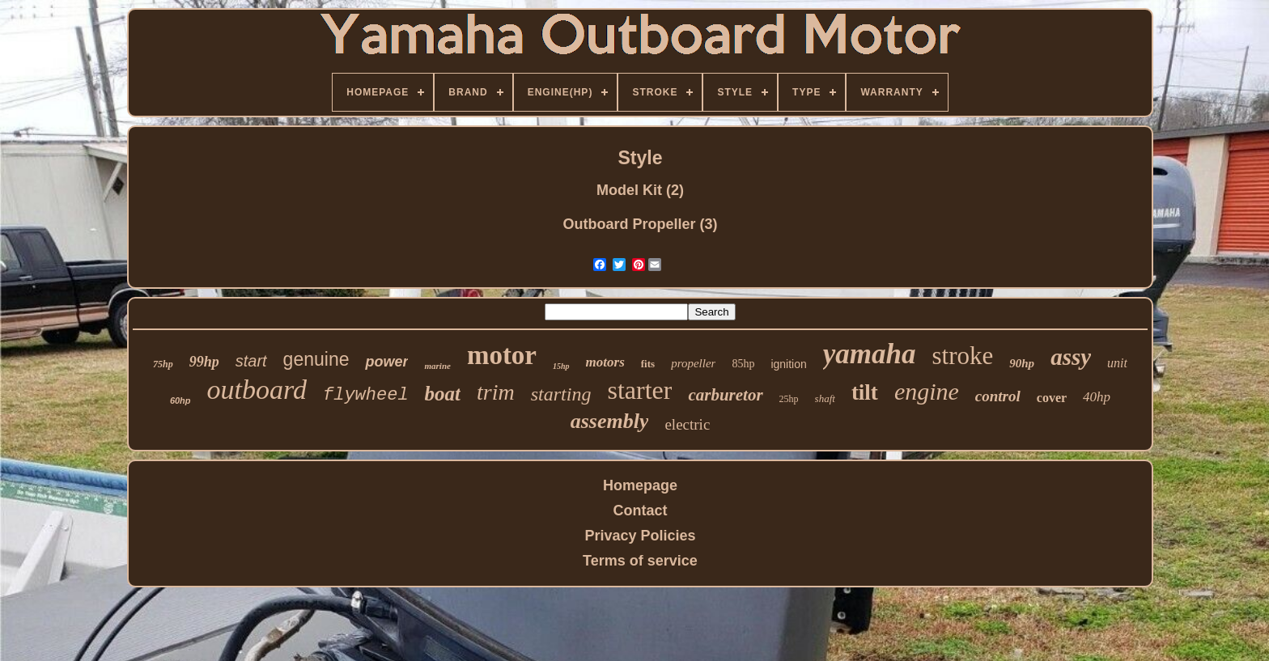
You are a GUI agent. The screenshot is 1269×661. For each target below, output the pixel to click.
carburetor (725, 395)
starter (639, 390)
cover (1052, 398)
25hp (789, 399)
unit (1117, 363)
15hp (561, 366)
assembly (610, 421)
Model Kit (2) (640, 190)
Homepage (640, 485)
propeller (693, 363)
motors (605, 362)
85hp (743, 364)
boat (442, 394)
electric (687, 424)
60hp (180, 400)
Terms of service (640, 561)
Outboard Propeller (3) (639, 224)
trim (496, 392)
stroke (963, 355)
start (251, 361)
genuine (316, 359)
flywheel (366, 395)
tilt (864, 392)
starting (561, 394)
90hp (1021, 363)
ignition (788, 364)
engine (926, 391)
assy (1070, 357)
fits (648, 364)
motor (502, 355)
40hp (1096, 397)
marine (437, 366)
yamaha (869, 354)
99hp (204, 362)
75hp (163, 364)
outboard (257, 390)
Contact (640, 510)
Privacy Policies (639, 536)
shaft (825, 398)
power (386, 362)
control (998, 396)
